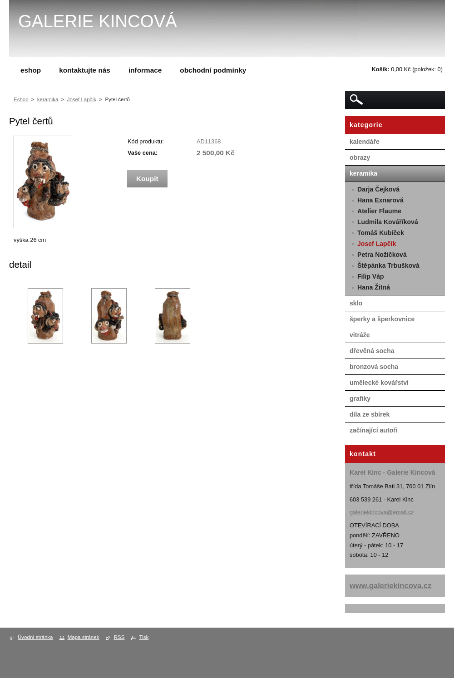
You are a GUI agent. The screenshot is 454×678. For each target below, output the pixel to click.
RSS (119, 637)
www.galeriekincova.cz (391, 585)
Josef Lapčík (82, 99)
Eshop (21, 99)
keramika (48, 99)
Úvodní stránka (35, 637)
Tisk (144, 637)
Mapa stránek (83, 637)
